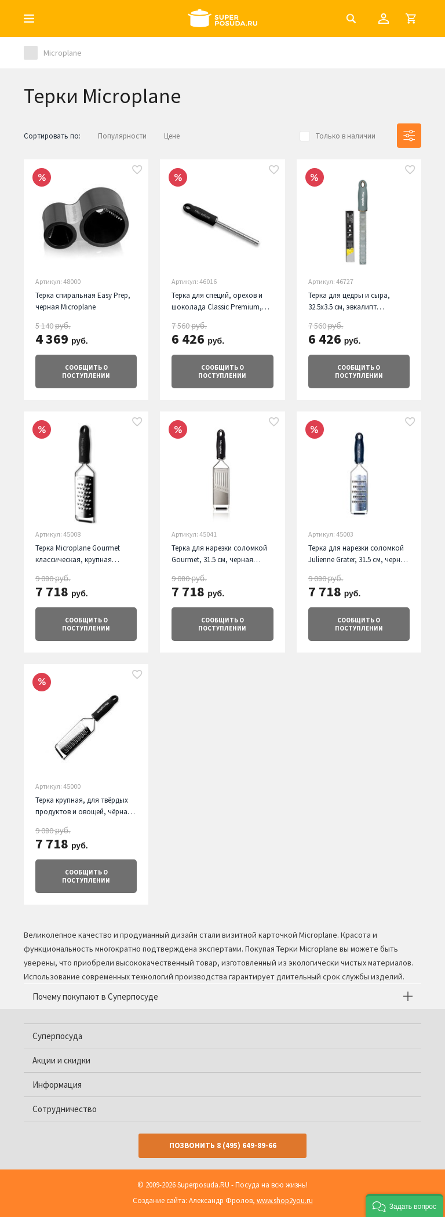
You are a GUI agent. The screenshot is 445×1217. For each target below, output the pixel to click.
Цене (172, 136)
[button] (404, 1205)
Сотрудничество (64, 1108)
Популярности (122, 136)
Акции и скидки (61, 1060)
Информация (57, 1084)
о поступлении (86, 371)
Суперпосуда (57, 1035)
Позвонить (222, 1145)
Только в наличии (345, 136)
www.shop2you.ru (285, 1200)
